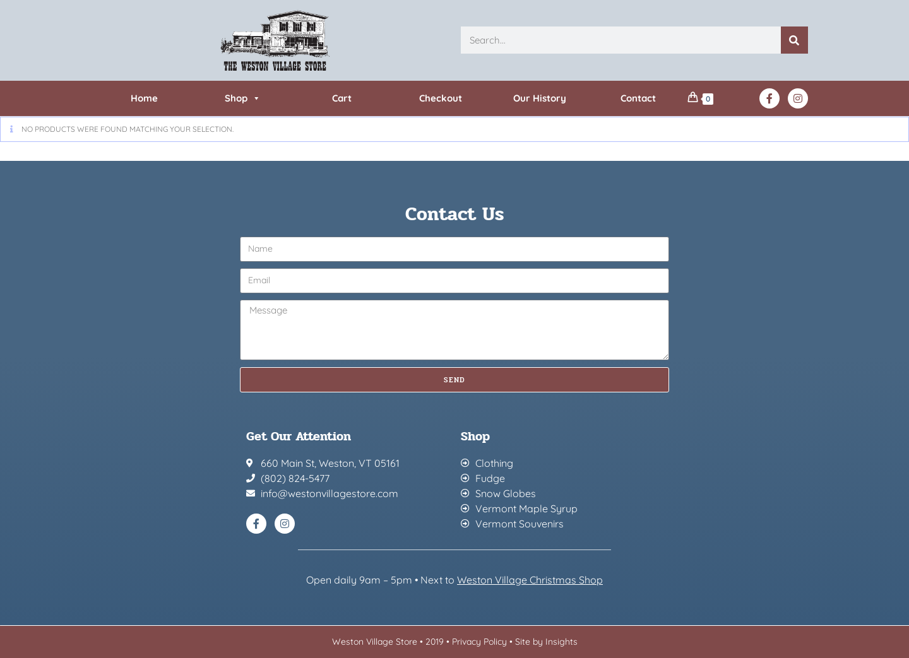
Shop (243, 98)
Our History (539, 98)
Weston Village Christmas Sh (523, 579)
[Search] (794, 40)
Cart (342, 98)
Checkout (440, 98)
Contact (638, 98)
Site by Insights (546, 641)
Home (144, 98)
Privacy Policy (479, 641)
